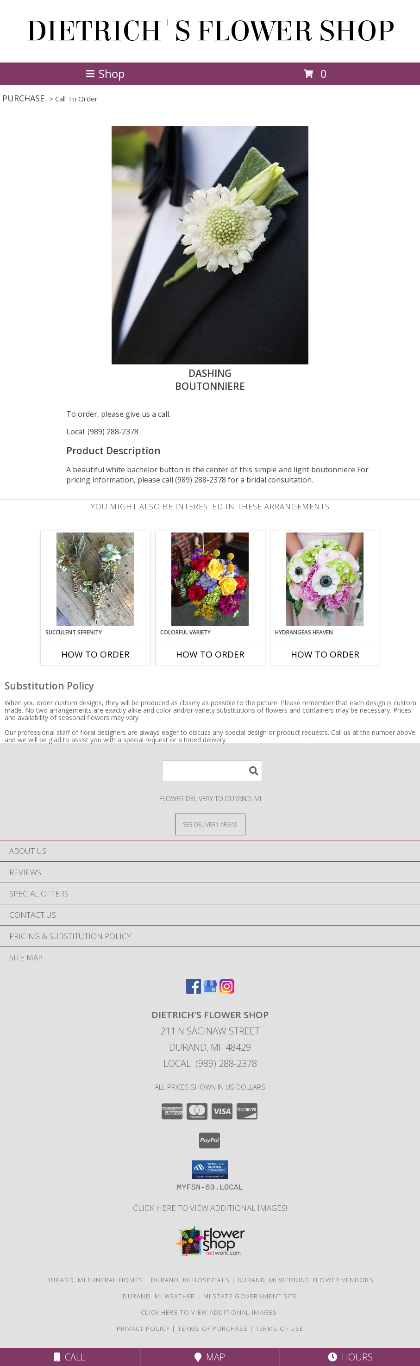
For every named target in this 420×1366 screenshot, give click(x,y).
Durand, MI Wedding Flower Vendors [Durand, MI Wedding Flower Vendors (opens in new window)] (306, 1280)
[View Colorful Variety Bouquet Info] (210, 579)
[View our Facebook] (193, 990)
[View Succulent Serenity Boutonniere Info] (95, 579)
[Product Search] (212, 770)
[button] (210, 1169)
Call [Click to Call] (69, 1357)
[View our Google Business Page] (210, 990)
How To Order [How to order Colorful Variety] (210, 654)
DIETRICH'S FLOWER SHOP (210, 31)
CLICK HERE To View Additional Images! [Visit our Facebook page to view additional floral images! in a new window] (210, 1208)
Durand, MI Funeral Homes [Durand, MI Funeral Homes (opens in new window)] (94, 1280)
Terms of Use (280, 1328)
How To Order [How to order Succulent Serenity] (95, 654)
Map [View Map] (209, 1357)
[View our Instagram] (226, 990)
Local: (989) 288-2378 (102, 431)
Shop (105, 73)
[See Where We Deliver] (210, 824)
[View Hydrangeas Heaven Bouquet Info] (325, 579)
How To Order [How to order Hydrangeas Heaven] (325, 654)
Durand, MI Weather (159, 1296)
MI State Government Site (250, 1296)
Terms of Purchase (213, 1328)
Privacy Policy (143, 1328)
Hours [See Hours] (350, 1357)
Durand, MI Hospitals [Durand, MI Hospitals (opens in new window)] (190, 1280)
